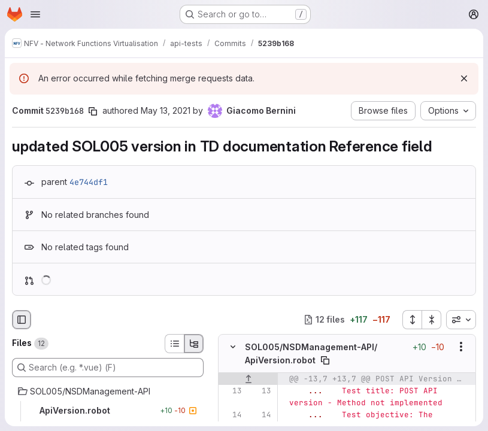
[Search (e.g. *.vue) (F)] (108, 367)
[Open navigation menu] (35, 14)
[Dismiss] (464, 78)
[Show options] (461, 346)
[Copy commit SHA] (93, 111)
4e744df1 (88, 182)
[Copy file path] (325, 360)
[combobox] (461, 319)
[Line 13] (232, 391)
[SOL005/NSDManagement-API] (107, 391)
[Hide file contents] (233, 346)
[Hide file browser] (21, 319)
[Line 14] (232, 415)
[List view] (174, 343)
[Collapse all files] (431, 319)
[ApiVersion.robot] (107, 410)
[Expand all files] (412, 319)
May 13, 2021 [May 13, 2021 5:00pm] (165, 110)
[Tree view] (194, 343)
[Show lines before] (248, 379)
